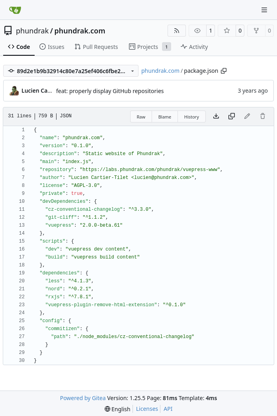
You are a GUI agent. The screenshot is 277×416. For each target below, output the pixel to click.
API (168, 408)
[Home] (15, 10)
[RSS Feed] (177, 31)
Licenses (147, 408)
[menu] (118, 409)
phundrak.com (79, 31)
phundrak (32, 31)
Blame (165, 117)
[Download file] (216, 116)
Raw (141, 117)
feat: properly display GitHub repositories (110, 91)
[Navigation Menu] (265, 9)
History (191, 117)
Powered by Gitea (83, 398)
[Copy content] (231, 116)
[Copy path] (223, 71)
